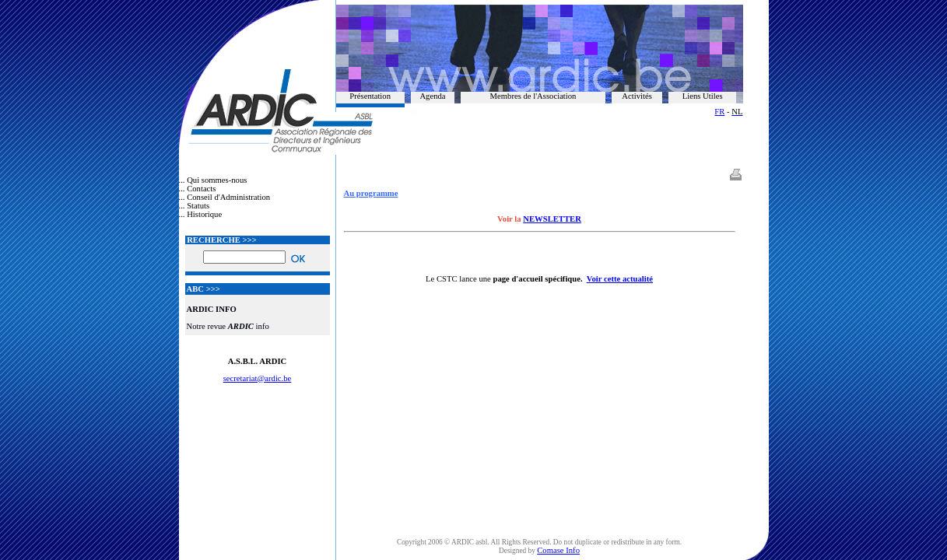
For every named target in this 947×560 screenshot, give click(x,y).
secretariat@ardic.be (257, 378)
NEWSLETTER (552, 219)
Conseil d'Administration (228, 197)
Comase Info (558, 550)
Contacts (201, 188)
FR (719, 111)
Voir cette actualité (620, 279)
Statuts (198, 205)
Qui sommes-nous (217, 180)
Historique (204, 214)
